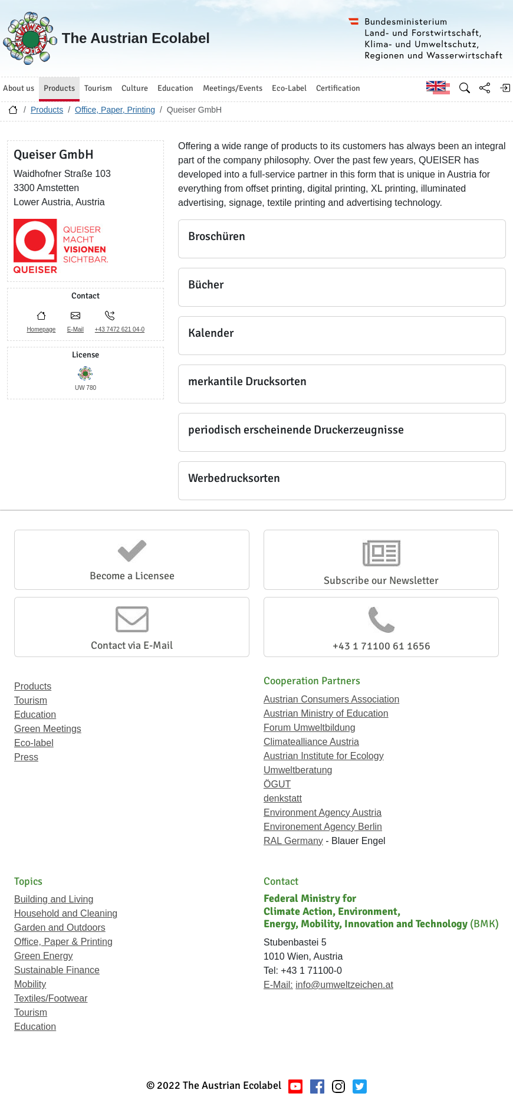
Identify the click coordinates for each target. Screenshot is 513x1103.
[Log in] (504, 88)
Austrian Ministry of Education (326, 713)
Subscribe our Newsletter (381, 580)
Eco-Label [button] (289, 88)
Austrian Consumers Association (331, 699)
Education (35, 715)
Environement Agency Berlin (323, 827)
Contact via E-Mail (132, 645)
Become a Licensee (132, 575)
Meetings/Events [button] (232, 88)
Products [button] (59, 88)
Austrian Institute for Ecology (324, 756)
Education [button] (175, 88)
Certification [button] (338, 88)
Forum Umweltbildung (310, 728)
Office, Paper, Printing (115, 109)
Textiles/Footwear (51, 998)
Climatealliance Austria (311, 742)
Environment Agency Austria (323, 812)
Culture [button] (134, 88)
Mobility (30, 984)
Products (47, 109)
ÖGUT (277, 784)
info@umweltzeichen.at (344, 985)
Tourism (30, 700)
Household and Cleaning (65, 913)
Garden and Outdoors (60, 928)
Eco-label (34, 743)
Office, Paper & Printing (63, 942)
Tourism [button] (98, 88)
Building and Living (53, 899)
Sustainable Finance (57, 970)
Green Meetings (47, 729)
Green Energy (43, 956)
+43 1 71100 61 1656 (381, 645)
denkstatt (283, 798)
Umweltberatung (298, 770)
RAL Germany (293, 841)
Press (26, 757)
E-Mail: (278, 985)
